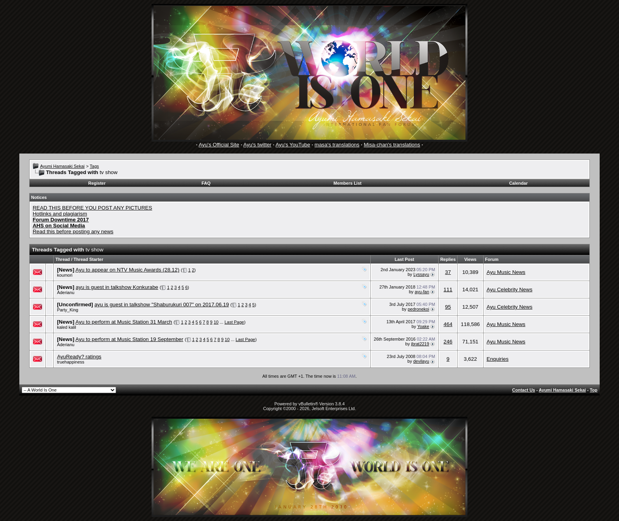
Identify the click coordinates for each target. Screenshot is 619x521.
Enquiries (498, 359)
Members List (348, 183)
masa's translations (337, 145)
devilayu (421, 361)
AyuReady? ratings (79, 357)
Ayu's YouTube (293, 145)
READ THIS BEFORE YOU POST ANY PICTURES (92, 208)
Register (97, 183)
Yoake (423, 326)
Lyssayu (421, 274)
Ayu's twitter (257, 145)
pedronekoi (418, 309)
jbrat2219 (420, 343)
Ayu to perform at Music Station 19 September (129, 339)
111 (448, 289)
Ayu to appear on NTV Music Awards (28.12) (127, 270)
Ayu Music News (506, 272)
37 (448, 272)
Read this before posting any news (73, 231)
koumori (64, 275)
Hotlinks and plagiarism (60, 214)
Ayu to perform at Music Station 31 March (123, 322)
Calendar (518, 183)
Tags (94, 166)
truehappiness (70, 362)
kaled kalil (66, 327)
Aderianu (65, 292)
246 (448, 342)
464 (448, 324)
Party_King (67, 309)
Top (593, 390)
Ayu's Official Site (219, 145)
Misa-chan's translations (392, 145)
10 (216, 322)
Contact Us (523, 390)
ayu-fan (422, 291)
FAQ (206, 183)
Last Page (234, 322)
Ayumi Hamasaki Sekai (62, 166)
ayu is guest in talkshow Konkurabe (117, 287)
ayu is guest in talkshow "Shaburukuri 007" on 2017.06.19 (161, 304)
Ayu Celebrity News (510, 289)
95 (448, 307)
